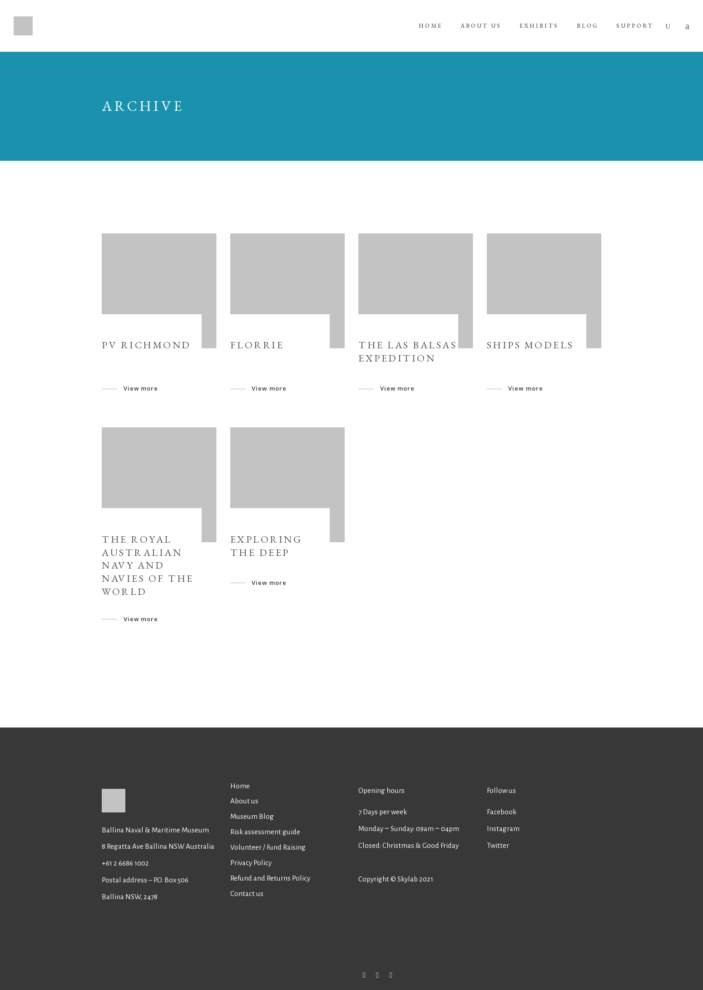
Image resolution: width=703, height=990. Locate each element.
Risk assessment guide (265, 832)
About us (244, 801)
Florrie (257, 344)
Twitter (498, 845)
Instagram (503, 828)
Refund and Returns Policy (270, 878)
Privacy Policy (251, 862)
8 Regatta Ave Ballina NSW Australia (159, 846)
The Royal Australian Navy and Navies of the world (148, 565)
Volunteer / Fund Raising (268, 847)
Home (240, 786)
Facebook (501, 812)
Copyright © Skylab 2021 (395, 879)
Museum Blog (252, 816)
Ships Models (530, 344)
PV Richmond (146, 344)
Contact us (246, 893)
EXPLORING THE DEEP (266, 546)
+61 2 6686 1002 (125, 863)
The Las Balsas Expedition (407, 351)
